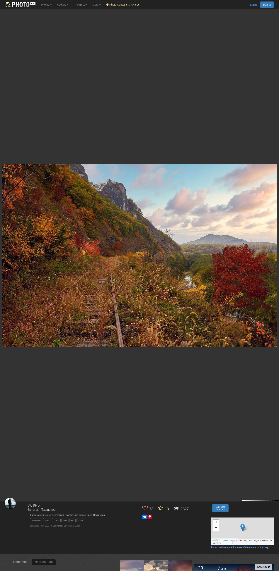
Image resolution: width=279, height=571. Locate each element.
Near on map (44, 562)
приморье (36, 520)
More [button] (96, 4)
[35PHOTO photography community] (20, 4)
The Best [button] (80, 4)
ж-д (72, 520)
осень (80, 520)
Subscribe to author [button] (220, 508)
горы (65, 520)
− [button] (216, 528)
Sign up (267, 4)
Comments (20, 562)
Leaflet (215, 540)
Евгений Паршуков (41, 509)
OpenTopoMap (228, 540)
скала (56, 520)
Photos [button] (46, 4)
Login (253, 5)
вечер (47, 520)
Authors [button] (63, 4)
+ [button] (216, 522)
